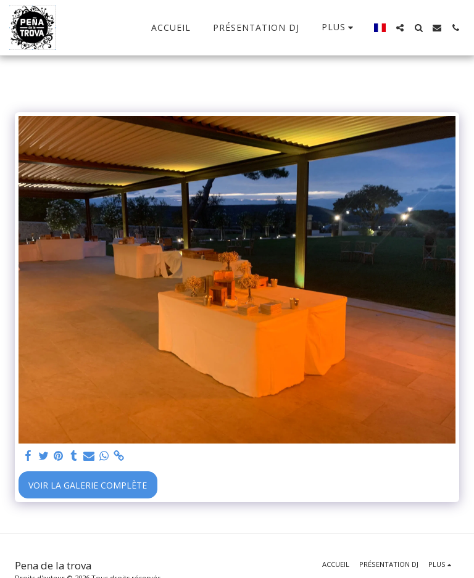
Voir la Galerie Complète (87, 485)
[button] (400, 27)
